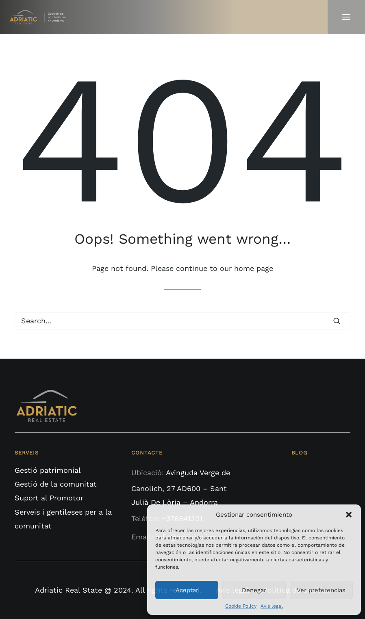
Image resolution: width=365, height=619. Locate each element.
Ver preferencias (321, 590)
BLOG (299, 453)
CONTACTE (146, 453)
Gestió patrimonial (48, 470)
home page (253, 268)
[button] (349, 515)
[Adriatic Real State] (39, 17)
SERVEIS (27, 453)
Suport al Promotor (49, 497)
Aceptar (187, 590)
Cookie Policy (240, 606)
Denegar (254, 590)
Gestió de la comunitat (56, 484)
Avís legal (272, 606)
